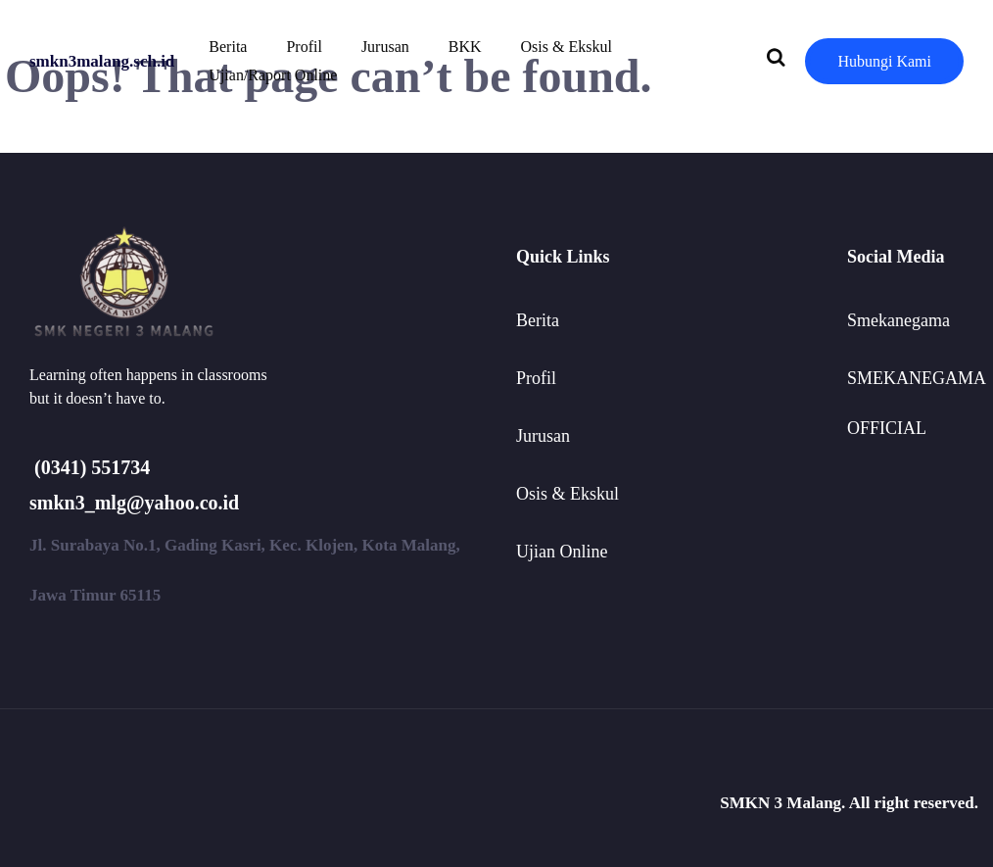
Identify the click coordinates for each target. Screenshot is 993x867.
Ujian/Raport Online (273, 75)
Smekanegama (898, 320)
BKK (465, 46)
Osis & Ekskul (566, 46)
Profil (303, 46)
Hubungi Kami (884, 61)
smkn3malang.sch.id (101, 61)
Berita (228, 46)
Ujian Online (561, 551)
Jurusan (385, 46)
